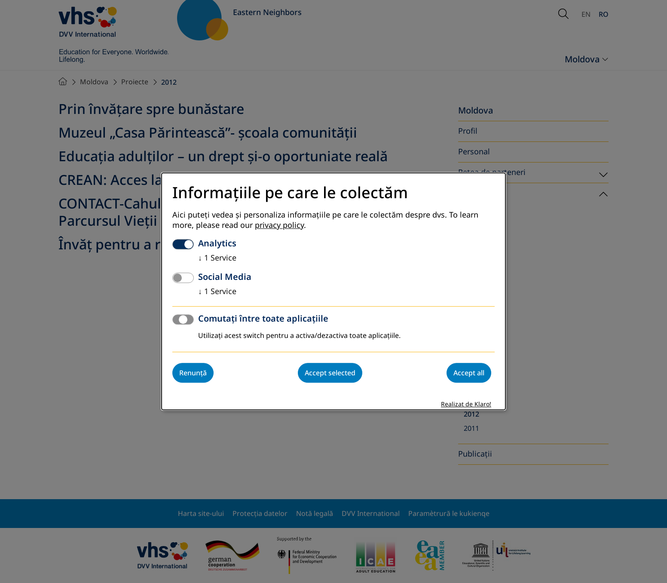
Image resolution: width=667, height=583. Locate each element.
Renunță (193, 373)
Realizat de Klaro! (466, 404)
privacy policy (279, 225)
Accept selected (330, 373)
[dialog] (333, 291)
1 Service (217, 258)
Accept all (468, 373)
